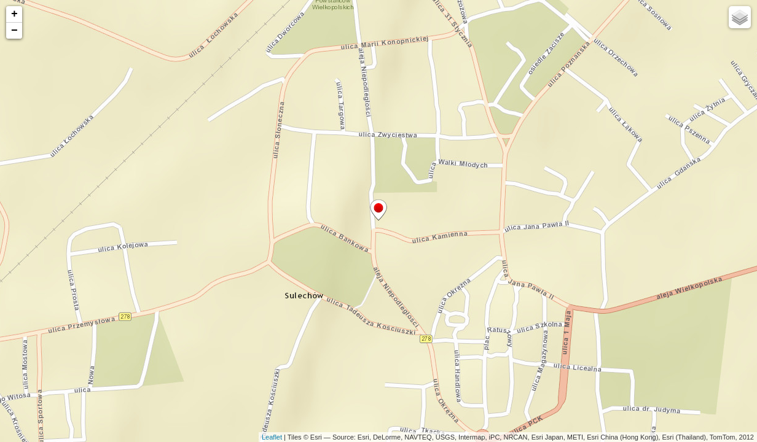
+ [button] (14, 14)
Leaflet (272, 437)
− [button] (14, 30)
